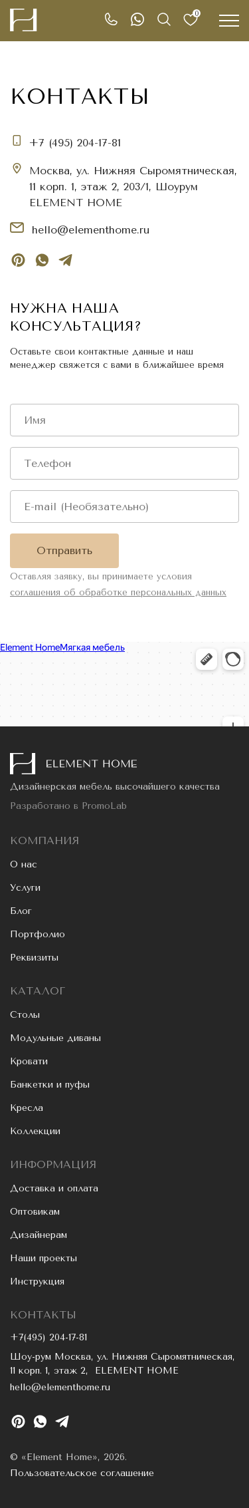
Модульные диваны (55, 1038)
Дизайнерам (38, 1235)
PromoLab (104, 806)
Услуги (25, 887)
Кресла (26, 1108)
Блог (21, 911)
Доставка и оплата (54, 1188)
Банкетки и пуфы (50, 1084)
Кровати (29, 1061)
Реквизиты (34, 957)
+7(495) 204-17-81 (48, 1337)
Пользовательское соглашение (82, 1473)
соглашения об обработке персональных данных (118, 592)
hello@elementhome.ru (90, 230)
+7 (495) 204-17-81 (75, 142)
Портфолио (37, 934)
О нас (23, 864)
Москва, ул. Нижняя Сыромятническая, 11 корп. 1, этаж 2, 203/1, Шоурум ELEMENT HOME (133, 186)
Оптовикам (35, 1211)
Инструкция (37, 1281)
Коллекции (35, 1131)
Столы (25, 1014)
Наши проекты (43, 1258)
